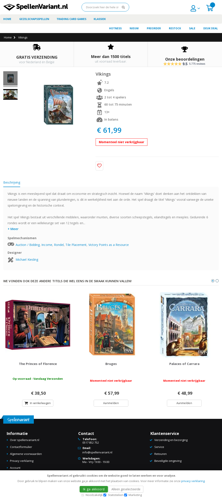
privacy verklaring (193, 481)
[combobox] (105, 7)
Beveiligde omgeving (167, 462)
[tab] (15, 183)
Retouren (160, 455)
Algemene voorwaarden (26, 455)
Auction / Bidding (28, 245)
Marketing (135, 495)
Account (15, 469)
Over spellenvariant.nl (24, 441)
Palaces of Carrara (184, 364)
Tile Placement (76, 245)
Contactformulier (21, 448)
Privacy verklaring (21, 462)
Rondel (59, 245)
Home (8, 37)
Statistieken (116, 495)
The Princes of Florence (38, 364)
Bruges (111, 364)
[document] (111, 484)
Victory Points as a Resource (108, 245)
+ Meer (13, 229)
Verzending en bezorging (171, 441)
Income (46, 245)
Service (159, 448)
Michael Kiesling (27, 259)
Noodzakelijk (94, 495)
